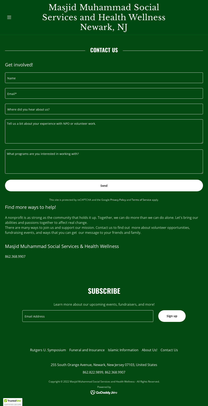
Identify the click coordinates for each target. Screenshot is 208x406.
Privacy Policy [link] (118, 200)
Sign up (172, 316)
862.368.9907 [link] (15, 256)
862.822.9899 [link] (93, 372)
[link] (104, 28)
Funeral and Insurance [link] (87, 350)
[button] (20, 17)
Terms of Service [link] (141, 200)
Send (104, 186)
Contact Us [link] (169, 350)
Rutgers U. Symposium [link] (48, 350)
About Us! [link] (149, 350)
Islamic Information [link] (123, 350)
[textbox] (104, 77)
